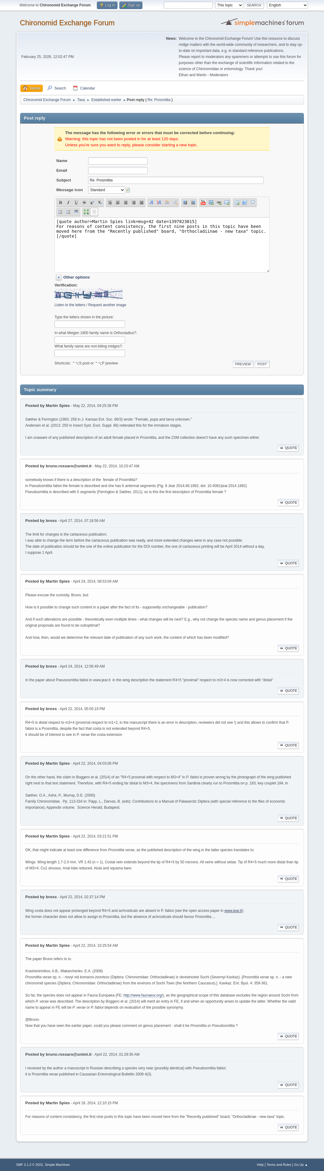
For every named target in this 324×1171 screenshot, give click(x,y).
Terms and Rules (279, 1164)
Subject (63, 180)
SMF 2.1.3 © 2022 (29, 1164)
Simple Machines (57, 1164)
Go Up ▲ (301, 1164)
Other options (76, 277)
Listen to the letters (69, 305)
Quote (288, 448)
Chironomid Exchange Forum (67, 23)
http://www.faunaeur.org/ (142, 995)
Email (61, 170)
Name (61, 160)
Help (260, 1164)
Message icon (69, 190)
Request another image (107, 305)
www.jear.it (233, 911)
